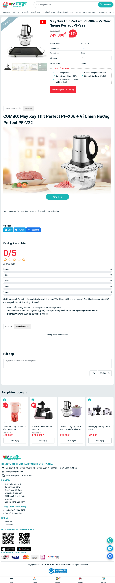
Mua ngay (15, 440)
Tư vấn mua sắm (12, 487)
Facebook (33, 230)
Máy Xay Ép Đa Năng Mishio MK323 (99, 428)
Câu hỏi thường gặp (13, 513)
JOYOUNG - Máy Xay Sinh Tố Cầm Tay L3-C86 (14, 428)
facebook (9, 525)
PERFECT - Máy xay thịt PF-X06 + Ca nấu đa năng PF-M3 (71, 428)
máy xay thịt (14, 211)
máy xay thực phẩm (38, 211)
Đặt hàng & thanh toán (15, 496)
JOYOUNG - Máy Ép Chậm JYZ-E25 (42, 428)
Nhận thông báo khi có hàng (63, 89)
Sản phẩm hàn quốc (21, 12)
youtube (8, 522)
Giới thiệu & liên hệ (13, 484)
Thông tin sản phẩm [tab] (13, 108)
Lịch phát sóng (89, 12)
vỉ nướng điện (54, 211)
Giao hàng (9, 499)
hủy (93, 373)
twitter (19, 230)
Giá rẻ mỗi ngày (48, 12)
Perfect (84, 48)
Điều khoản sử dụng (13, 490)
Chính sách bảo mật (13, 493)
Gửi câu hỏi (105, 373)
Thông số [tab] (28, 108)
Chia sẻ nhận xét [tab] (22, 326)
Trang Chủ (6, 12)
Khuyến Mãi (35, 12)
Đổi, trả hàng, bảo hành (15, 502)
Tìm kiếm (105, 5)
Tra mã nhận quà (104, 12)
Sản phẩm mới (62, 12)
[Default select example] (96, 58)
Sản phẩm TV (76, 12)
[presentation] (4, 421)
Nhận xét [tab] (8, 326)
